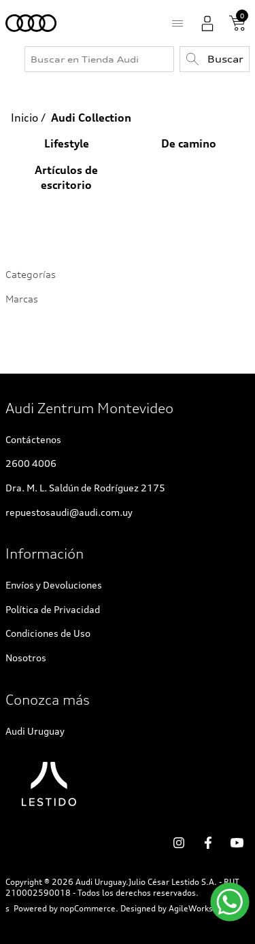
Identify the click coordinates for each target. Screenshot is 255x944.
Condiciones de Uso (47, 633)
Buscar (225, 59)
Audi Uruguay (35, 731)
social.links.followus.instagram (179, 843)
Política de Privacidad (52, 609)
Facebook (208, 843)
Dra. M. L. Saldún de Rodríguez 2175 (85, 487)
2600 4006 (30, 463)
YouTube (237, 843)
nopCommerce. (89, 908)
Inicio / (28, 117)
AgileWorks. (192, 908)
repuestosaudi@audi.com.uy (69, 512)
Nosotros (25, 657)
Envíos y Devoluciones (53, 585)
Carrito (237, 23)
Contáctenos (33, 439)
